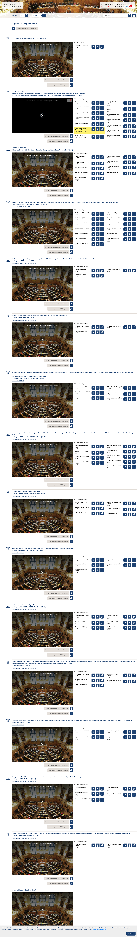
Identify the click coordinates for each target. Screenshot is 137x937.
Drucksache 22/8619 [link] (24, 439)
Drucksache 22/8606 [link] (24, 838)
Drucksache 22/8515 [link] (24, 725)
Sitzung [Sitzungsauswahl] (14, 15)
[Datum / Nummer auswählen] (39, 15)
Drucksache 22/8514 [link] (24, 668)
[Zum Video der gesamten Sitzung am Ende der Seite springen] (25, 28)
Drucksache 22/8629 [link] (24, 320)
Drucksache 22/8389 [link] (24, 207)
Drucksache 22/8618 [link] (24, 553)
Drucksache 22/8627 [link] (24, 263)
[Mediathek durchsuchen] (115, 15)
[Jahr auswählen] (24, 15)
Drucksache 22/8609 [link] (24, 781)
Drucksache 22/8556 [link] (24, 609)
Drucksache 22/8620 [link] (24, 496)
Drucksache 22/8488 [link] (24, 381)
